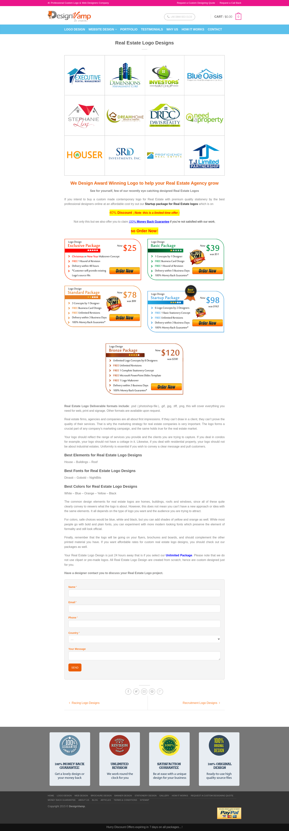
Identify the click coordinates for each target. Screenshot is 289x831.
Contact (215, 29)
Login (203, 16)
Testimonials (152, 29)
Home (51, 796)
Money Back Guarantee (62, 800)
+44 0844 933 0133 (179, 17)
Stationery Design (146, 796)
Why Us (172, 29)
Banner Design (123, 796)
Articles (106, 800)
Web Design (81, 796)
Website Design (101, 29)
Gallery (164, 796)
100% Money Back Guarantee (149, 221)
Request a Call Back (230, 3)
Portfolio (128, 29)
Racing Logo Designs (84, 703)
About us (83, 800)
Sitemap (144, 800)
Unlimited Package (179, 555)
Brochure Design (101, 796)
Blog (95, 800)
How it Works (193, 29)
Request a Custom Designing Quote (196, 3)
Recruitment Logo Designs (201, 703)
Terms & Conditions (125, 800)
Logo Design (74, 29)
